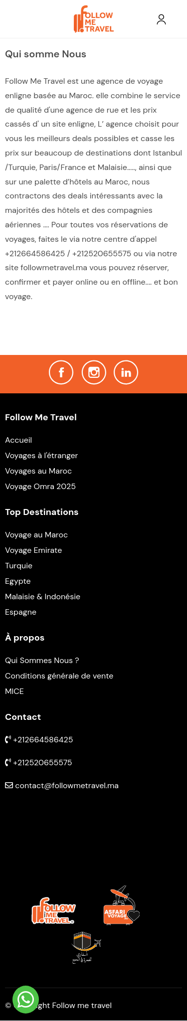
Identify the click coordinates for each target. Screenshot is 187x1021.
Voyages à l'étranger (41, 455)
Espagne (20, 612)
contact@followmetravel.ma (62, 785)
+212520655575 (38, 762)
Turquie (18, 565)
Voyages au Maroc (38, 471)
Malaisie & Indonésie (42, 596)
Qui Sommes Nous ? (42, 660)
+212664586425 (39, 739)
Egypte (18, 581)
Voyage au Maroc (36, 534)
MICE (14, 691)
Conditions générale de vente (59, 676)
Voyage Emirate (33, 550)
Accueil (18, 440)
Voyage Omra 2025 (40, 486)
